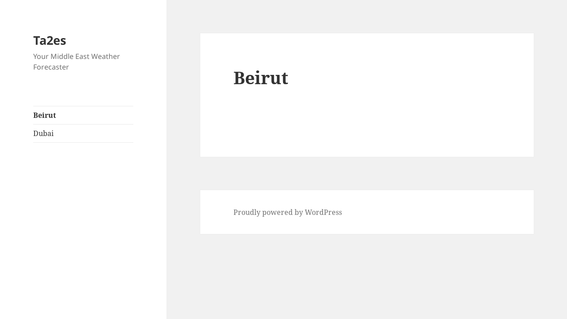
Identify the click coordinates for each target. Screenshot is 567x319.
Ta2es (49, 40)
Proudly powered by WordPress (287, 212)
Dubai (43, 133)
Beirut (44, 115)
